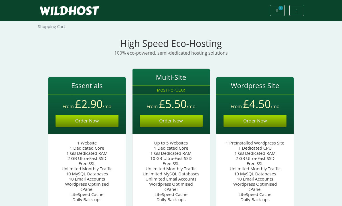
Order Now (87, 121)
